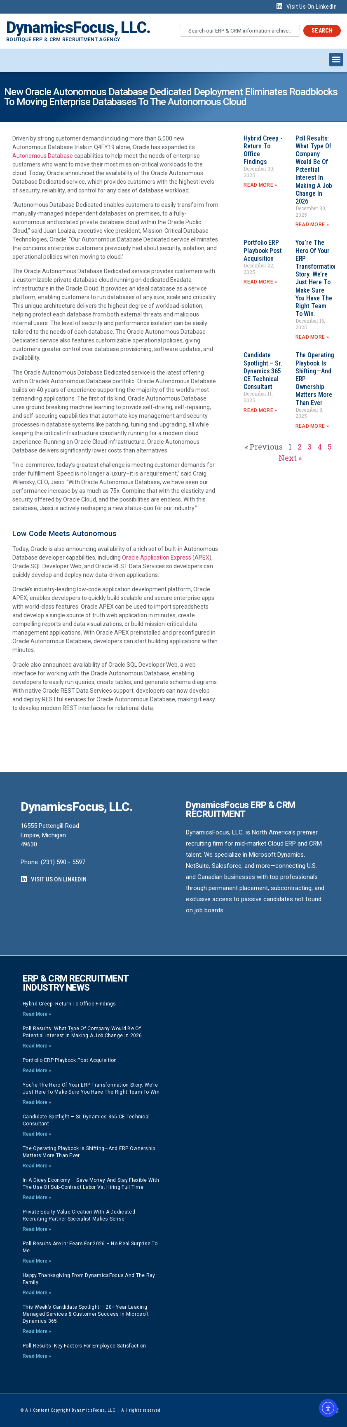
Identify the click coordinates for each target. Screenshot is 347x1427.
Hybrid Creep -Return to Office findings (69, 1004)
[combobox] (240, 31)
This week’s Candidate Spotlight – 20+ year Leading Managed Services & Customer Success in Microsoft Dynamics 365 (86, 1314)
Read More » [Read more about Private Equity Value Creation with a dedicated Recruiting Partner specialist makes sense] (37, 1229)
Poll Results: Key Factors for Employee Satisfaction (84, 1346)
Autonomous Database (42, 155)
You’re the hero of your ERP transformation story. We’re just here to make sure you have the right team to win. (316, 278)
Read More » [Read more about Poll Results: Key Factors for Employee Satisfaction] (37, 1356)
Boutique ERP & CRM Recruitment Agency (63, 39)
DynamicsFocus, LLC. (78, 28)
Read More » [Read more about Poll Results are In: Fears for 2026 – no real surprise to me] (37, 1261)
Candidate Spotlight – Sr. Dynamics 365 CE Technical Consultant (263, 371)
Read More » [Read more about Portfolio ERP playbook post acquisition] (260, 282)
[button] (336, 59)
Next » (290, 458)
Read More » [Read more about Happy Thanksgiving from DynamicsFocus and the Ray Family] (37, 1293)
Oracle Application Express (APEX (165, 557)
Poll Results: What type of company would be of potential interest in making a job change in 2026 (313, 170)
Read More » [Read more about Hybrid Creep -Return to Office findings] (260, 185)
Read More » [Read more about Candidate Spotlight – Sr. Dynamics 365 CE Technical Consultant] (260, 410)
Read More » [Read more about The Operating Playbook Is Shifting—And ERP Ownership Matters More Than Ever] (312, 426)
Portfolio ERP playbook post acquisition (263, 250)
